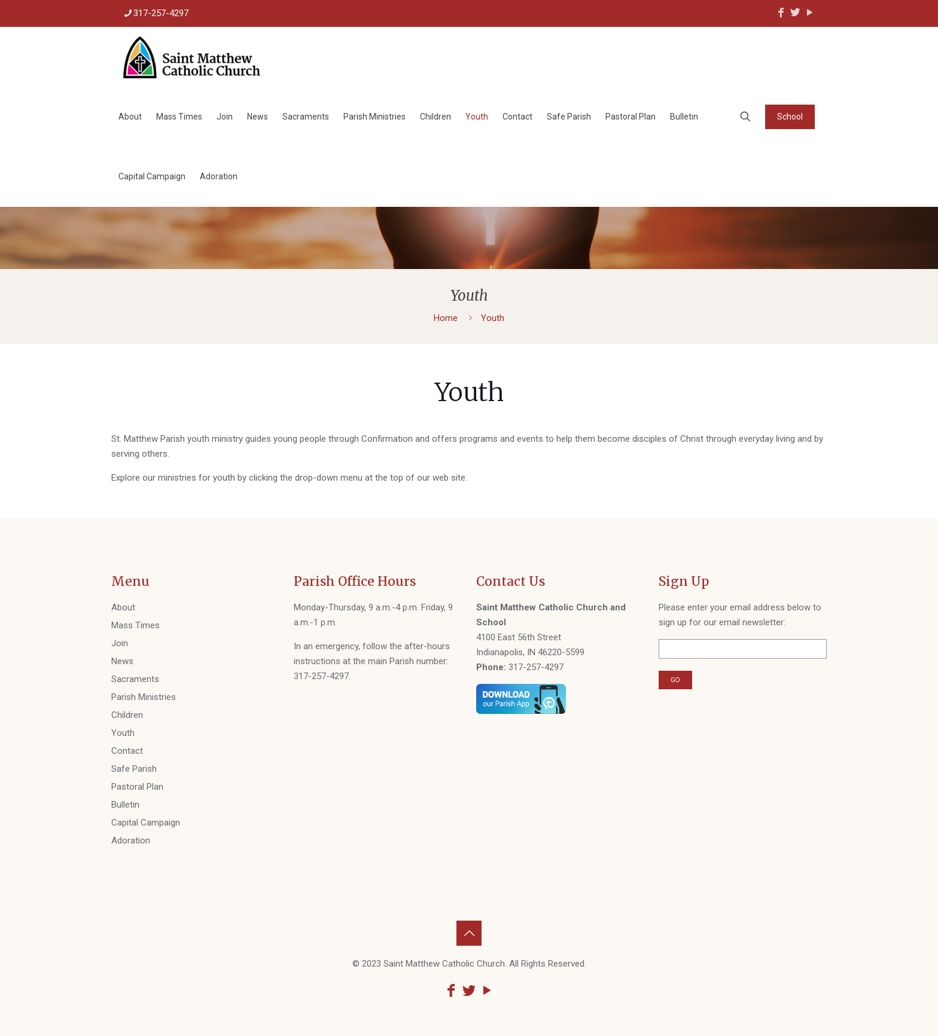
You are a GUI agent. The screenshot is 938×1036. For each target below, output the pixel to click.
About (123, 607)
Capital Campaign (145, 822)
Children (127, 715)
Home (446, 318)
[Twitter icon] (795, 12)
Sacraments (135, 679)
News (122, 661)
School (790, 116)
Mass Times (135, 625)
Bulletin (125, 804)
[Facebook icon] (780, 12)
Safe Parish (134, 768)
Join (119, 643)
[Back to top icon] (469, 933)
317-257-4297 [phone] (160, 13)
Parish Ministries (143, 697)
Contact (127, 750)
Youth (123, 733)
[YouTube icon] (809, 12)
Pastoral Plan (137, 786)
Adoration (130, 840)
